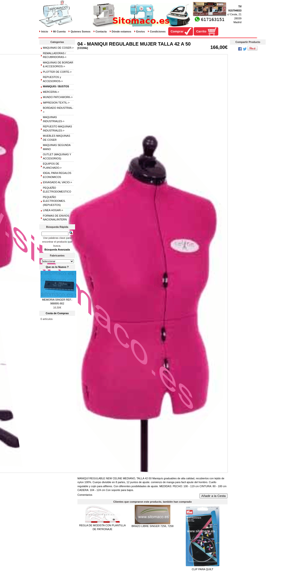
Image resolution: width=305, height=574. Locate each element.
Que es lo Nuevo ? (57, 267)
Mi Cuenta (59, 31)
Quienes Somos (80, 31)
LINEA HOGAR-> (53, 210)
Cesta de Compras (57, 313)
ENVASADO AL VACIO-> (57, 182)
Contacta (101, 31)
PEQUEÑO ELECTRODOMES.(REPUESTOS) (54, 201)
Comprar (177, 31)
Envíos (140, 31)
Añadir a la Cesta (213, 496)
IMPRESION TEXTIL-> (56, 102)
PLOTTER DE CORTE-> (57, 71)
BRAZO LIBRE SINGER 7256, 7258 (152, 526)
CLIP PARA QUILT (202, 569)
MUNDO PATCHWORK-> (58, 97)
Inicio (44, 31)
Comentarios (84, 494)
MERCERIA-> (51, 91)
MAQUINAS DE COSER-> (58, 47)
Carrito (201, 31)
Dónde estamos (121, 31)
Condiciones (158, 31)
